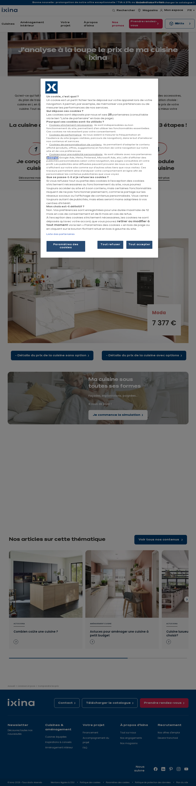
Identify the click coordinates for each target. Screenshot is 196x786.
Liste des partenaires (60, 234)
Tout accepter (139, 244)
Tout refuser (110, 244)
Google (52, 158)
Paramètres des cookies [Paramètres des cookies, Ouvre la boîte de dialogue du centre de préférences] (65, 246)
